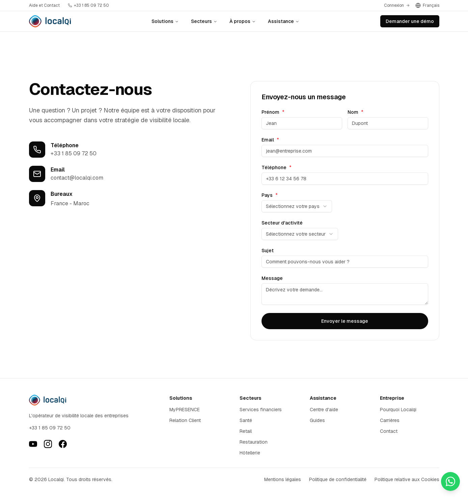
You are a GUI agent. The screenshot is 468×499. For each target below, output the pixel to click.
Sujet (267, 250)
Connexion (397, 5)
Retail (246, 431)
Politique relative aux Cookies (407, 479)
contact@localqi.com (77, 177)
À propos (242, 21)
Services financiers (261, 409)
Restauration (254, 442)
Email (270, 139)
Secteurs (204, 21)
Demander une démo (410, 21)
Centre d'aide (324, 409)
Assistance (283, 21)
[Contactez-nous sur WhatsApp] (450, 481)
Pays (269, 195)
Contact (388, 431)
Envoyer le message (344, 321)
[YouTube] (33, 444)
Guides (317, 420)
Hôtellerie (250, 453)
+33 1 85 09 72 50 (74, 153)
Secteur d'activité (282, 222)
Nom (355, 112)
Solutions (165, 21)
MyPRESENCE (184, 409)
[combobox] (296, 206)
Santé (246, 420)
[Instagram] (48, 444)
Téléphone (276, 167)
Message (272, 278)
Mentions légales (282, 479)
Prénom (272, 112)
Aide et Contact (44, 5)
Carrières (390, 420)
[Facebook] (63, 444)
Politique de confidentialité (337, 479)
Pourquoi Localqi (398, 409)
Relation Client (185, 420)
